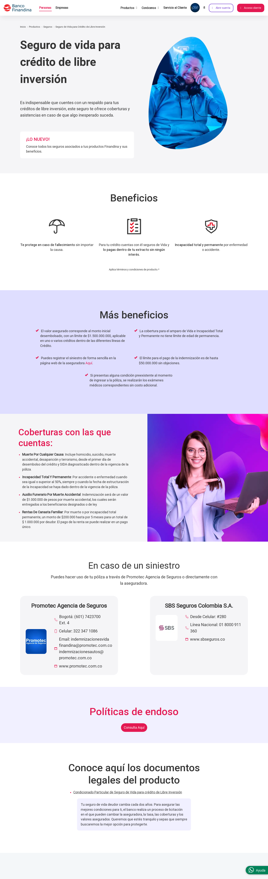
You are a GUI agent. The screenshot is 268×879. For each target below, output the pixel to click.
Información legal (149, 868)
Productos (34, 26)
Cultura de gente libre (41, 875)
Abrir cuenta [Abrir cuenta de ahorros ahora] (221, 8)
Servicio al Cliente (175, 8)
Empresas (61, 8)
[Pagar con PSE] (195, 8)
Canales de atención (98, 875)
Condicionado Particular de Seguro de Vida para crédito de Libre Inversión (127, 792)
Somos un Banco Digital (43, 868)
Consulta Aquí (134, 727)
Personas (45, 8)
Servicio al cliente (96, 868)
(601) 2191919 (226, 875)
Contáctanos (210, 868)
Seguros (47, 26)
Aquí (88, 363)
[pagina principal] (19, 7)
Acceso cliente (250, 8)
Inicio (23, 26)
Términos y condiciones (153, 875)
